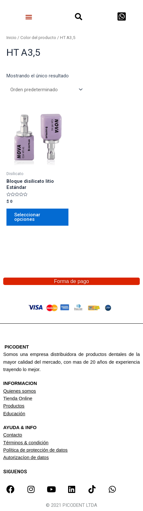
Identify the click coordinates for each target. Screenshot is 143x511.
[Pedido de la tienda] (45, 89)
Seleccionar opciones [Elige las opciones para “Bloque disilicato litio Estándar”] (27, 217)
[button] (28, 16)
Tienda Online (17, 398)
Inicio (11, 37)
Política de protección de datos (35, 450)
